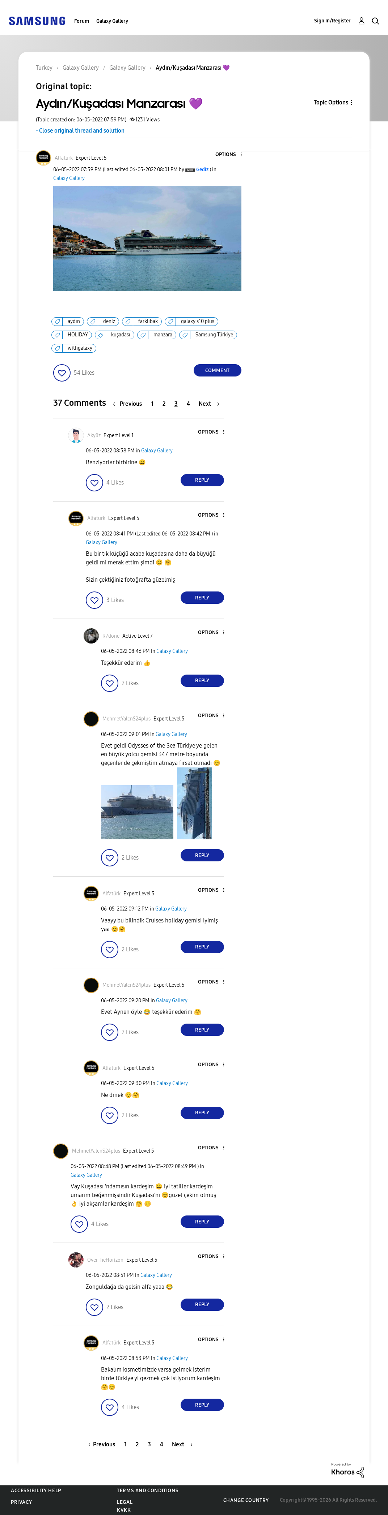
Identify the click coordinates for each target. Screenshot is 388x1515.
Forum (81, 21)
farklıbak (148, 321)
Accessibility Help (36, 1491)
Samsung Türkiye (214, 335)
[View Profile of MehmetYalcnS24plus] (126, 719)
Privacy (21, 1502)
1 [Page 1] (152, 403)
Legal (124, 1502)
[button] (228, 154)
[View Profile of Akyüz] (94, 435)
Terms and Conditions (147, 1491)
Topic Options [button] (331, 102)
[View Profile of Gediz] (202, 170)
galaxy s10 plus (197, 321)
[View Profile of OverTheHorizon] (105, 1260)
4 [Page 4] (188, 403)
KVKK (124, 1510)
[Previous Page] (129, 403)
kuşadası (120, 335)
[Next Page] (209, 403)
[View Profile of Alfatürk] (64, 158)
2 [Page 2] (164, 403)
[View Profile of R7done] (110, 636)
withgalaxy (80, 348)
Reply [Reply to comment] (202, 480)
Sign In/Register (332, 21)
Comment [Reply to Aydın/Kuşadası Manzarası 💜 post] (217, 370)
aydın (74, 321)
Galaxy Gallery (112, 21)
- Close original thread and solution (80, 130)
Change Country (246, 1500)
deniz (109, 321)
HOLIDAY (78, 335)
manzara (162, 335)
